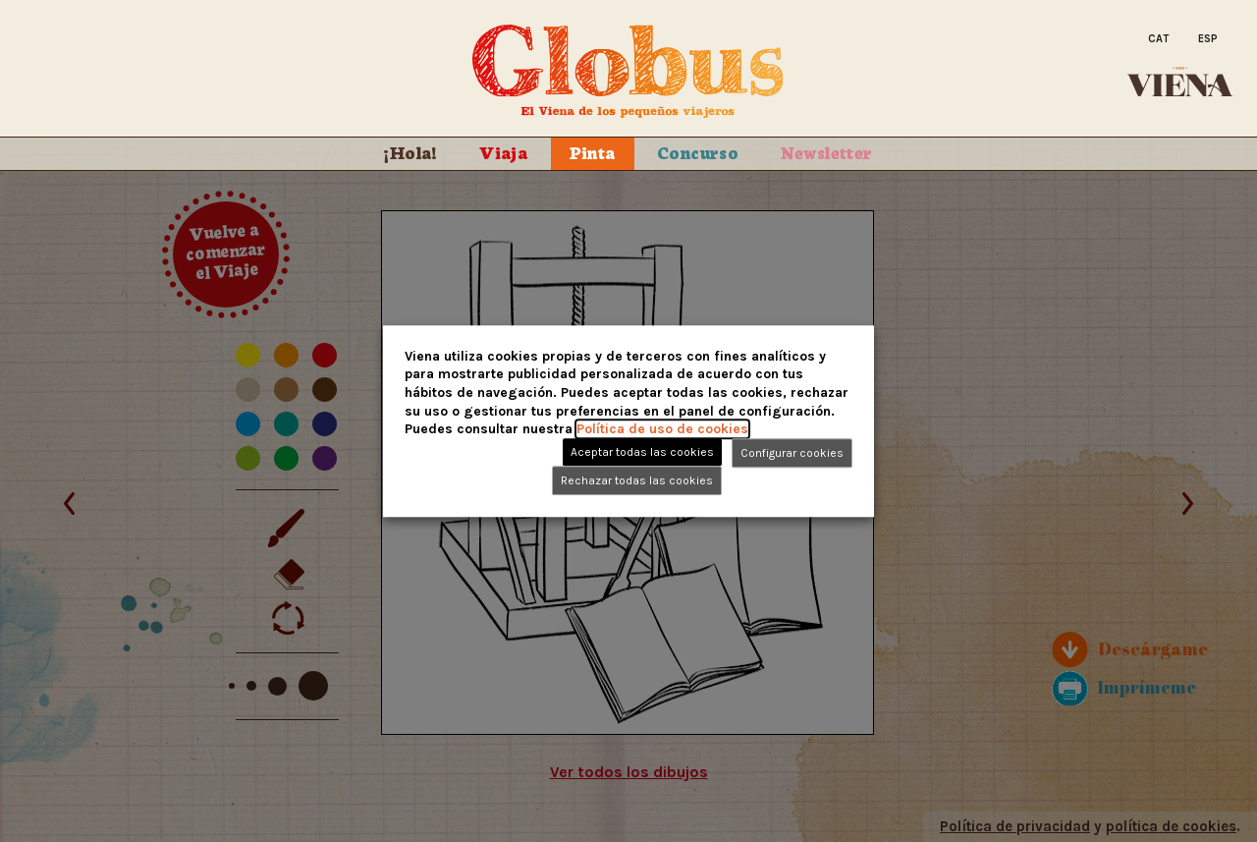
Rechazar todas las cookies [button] (637, 480)
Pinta (593, 151)
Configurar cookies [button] (792, 453)
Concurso (697, 151)
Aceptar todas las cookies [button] (642, 452)
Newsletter (827, 151)
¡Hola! (410, 151)
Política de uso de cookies (662, 429)
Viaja (503, 151)
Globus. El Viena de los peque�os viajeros (628, 72)
